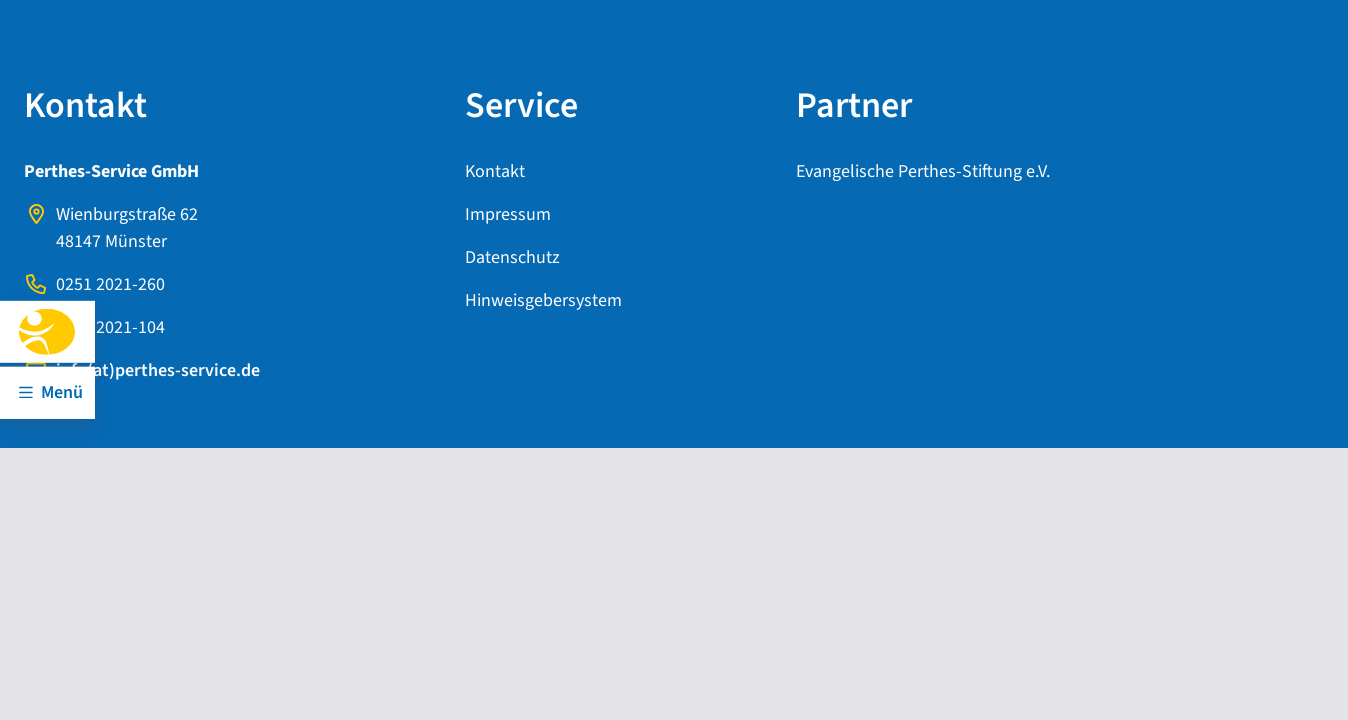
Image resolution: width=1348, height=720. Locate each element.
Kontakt (495, 171)
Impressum (508, 214)
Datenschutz (512, 257)
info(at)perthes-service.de (158, 370)
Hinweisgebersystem (543, 300)
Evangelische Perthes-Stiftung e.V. (923, 171)
